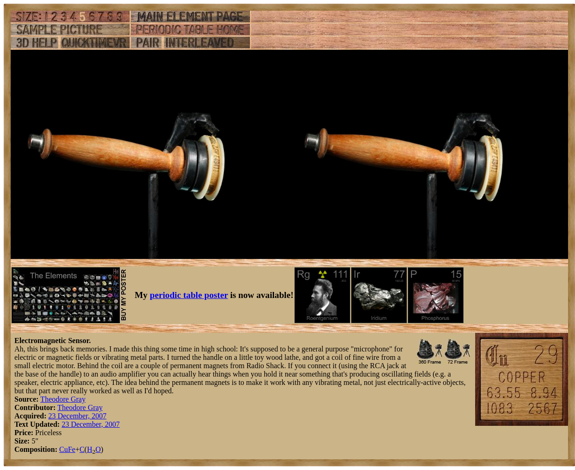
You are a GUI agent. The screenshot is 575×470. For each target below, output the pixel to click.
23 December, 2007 (77, 416)
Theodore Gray (62, 399)
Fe (71, 449)
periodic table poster (189, 295)
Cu (63, 449)
